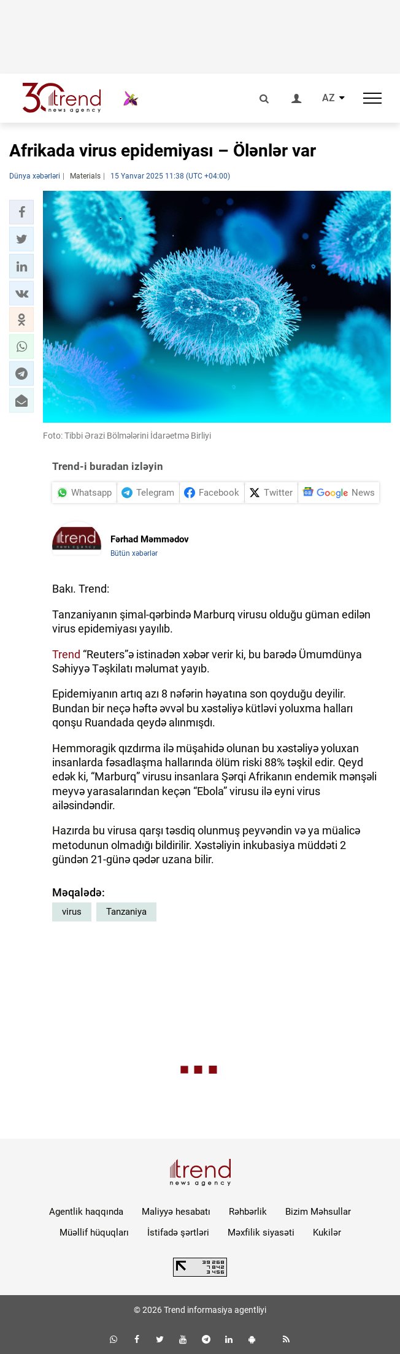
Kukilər (327, 1232)
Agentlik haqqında (86, 1211)
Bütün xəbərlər (134, 553)
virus (72, 911)
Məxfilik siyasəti (261, 1232)
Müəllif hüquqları (94, 1232)
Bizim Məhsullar (318, 1211)
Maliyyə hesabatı (176, 1211)
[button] (21, 212)
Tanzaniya (126, 911)
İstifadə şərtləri (178, 1232)
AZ (328, 98)
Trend (66, 654)
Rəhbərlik (248, 1211)
